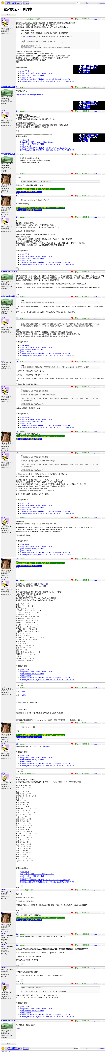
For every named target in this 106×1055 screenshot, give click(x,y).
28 (17, 969)
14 (17, 454)
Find (87, 3)
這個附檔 (47, 747)
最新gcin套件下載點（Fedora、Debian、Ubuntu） (37, 74)
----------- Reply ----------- (8, 15)
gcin (20, 3)
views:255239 (5, 1052)
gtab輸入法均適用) (63, 80)
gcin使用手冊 (24, 72)
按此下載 (44, 585)
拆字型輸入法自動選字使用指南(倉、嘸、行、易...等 (38, 80)
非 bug (26, 3)
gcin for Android (25, 78)
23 (17, 774)
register (103, 3)
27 (17, 946)
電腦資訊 (13, 3)
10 (17, 319)
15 (17, 518)
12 (17, 388)
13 (17, 432)
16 (17, 560)
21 (17, 745)
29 (17, 984)
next (6, 1041)
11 (17, 362)
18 (17, 688)
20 (17, 723)
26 (17, 935)
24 (17, 891)
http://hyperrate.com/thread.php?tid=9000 (29, 96)
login (100, 3)
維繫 (18, 1029)
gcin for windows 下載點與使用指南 (32, 76)
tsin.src (28, 36)
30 (17, 1022)
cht (6, 3)
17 (17, 581)
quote (95, 19)
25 (17, 914)
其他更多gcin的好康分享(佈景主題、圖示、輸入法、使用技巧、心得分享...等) (47, 82)
